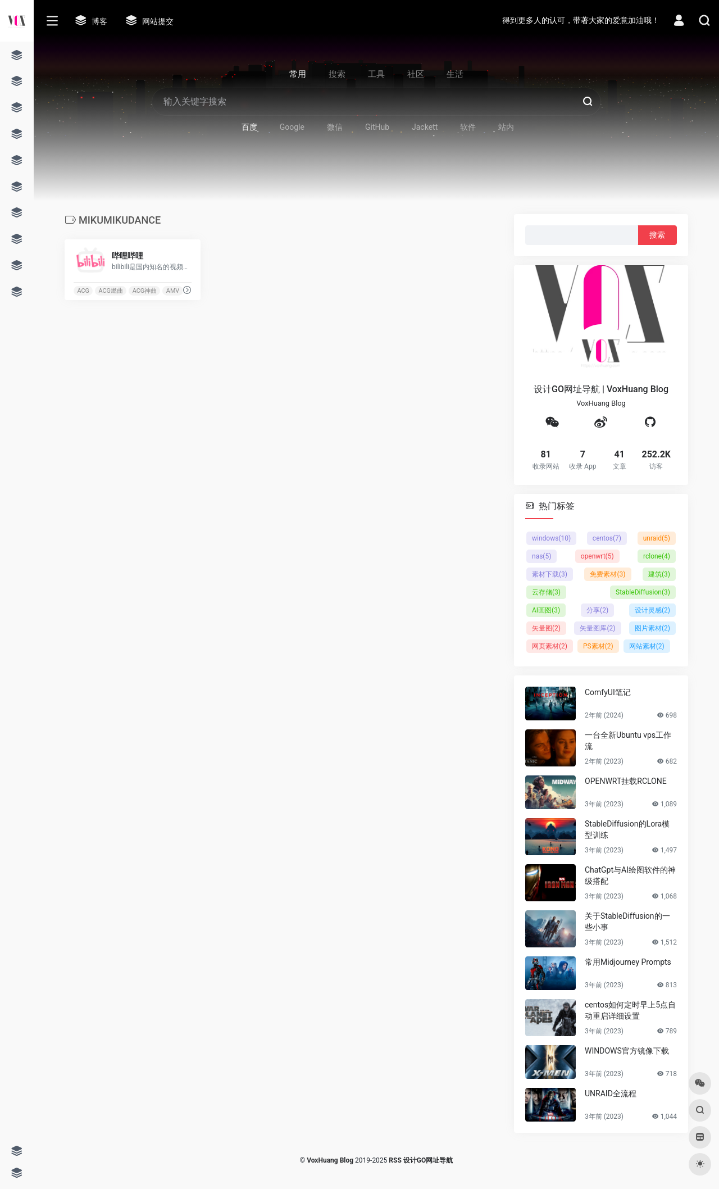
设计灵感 (652, 610)
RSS (395, 1160)
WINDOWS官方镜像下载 (627, 1050)
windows (551, 538)
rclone (656, 556)
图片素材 (652, 628)
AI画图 (546, 610)
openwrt (597, 556)
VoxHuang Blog (330, 1160)
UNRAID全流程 (610, 1093)
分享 (597, 610)
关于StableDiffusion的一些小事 (627, 921)
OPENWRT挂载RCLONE (626, 781)
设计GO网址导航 (428, 1160)
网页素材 (549, 646)
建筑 (659, 574)
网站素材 (647, 646)
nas (541, 556)
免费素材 (607, 574)
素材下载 (549, 574)
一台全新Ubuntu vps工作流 (628, 740)
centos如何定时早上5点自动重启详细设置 (630, 1010)
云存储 (546, 592)
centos (607, 538)
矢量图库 (597, 628)
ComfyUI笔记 (608, 692)
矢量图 (546, 628)
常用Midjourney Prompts (628, 961)
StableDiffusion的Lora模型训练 (627, 829)
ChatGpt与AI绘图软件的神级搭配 (630, 875)
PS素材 (598, 646)
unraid (656, 538)
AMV (172, 290)
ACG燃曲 (111, 290)
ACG (83, 290)
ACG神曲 (145, 290)
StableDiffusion (643, 592)
